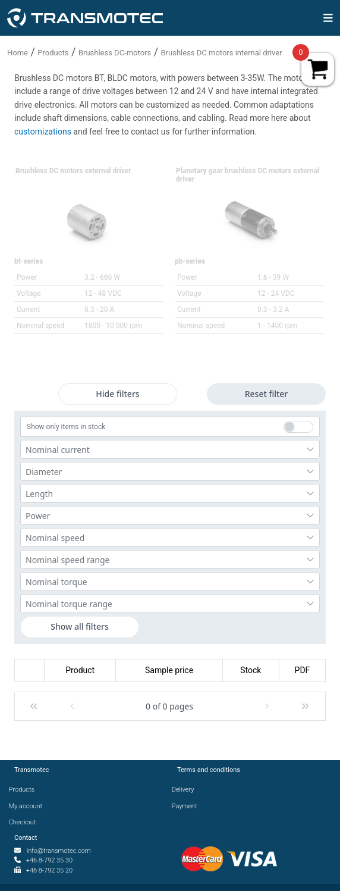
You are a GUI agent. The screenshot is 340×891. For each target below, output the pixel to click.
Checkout (25, 822)
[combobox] (170, 449)
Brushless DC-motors (114, 52)
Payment (187, 806)
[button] (33, 706)
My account (28, 806)
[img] (328, 17)
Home (17, 52)
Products (52, 52)
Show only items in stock (66, 427)
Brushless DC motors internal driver (221, 52)
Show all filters (80, 626)
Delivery (185, 789)
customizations (43, 131)
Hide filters (117, 393)
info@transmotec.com (59, 851)
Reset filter (266, 393)
